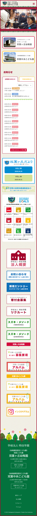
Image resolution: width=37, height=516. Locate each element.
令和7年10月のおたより (11, 146)
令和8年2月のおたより (11, 123)
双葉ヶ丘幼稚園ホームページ (18, 465)
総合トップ (18, 495)
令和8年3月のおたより (11, 117)
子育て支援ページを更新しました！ (14, 90)
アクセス (18, 507)
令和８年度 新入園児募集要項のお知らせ (16, 96)
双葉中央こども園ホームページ (18, 486)
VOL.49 (18, 178)
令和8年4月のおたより (11, 112)
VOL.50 (18, 169)
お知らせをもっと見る (17, 150)
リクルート (18, 503)
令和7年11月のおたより (11, 140)
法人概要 (18, 499)
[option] (18, 19)
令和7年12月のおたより (11, 134)
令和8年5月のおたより (11, 106)
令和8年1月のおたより (11, 129)
